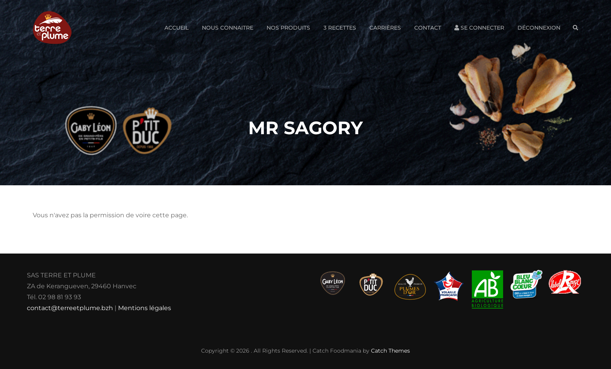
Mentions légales (144, 308)
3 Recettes (339, 27)
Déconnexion (538, 27)
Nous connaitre (227, 27)
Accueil (176, 27)
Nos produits (288, 27)
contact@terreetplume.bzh (70, 308)
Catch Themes (390, 350)
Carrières (385, 27)
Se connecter (479, 27)
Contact (427, 27)
